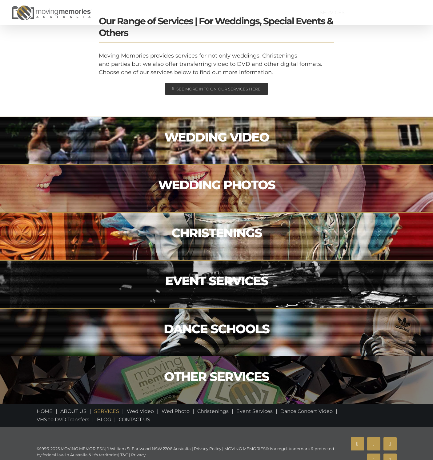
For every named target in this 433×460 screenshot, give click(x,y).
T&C (123, 454)
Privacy (138, 454)
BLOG (104, 419)
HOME (45, 411)
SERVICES (106, 411)
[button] (414, 12)
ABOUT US (73, 411)
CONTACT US (134, 419)
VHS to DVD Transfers (63, 419)
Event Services (254, 411)
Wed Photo (176, 411)
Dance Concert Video (306, 411)
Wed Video (140, 411)
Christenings (213, 411)
